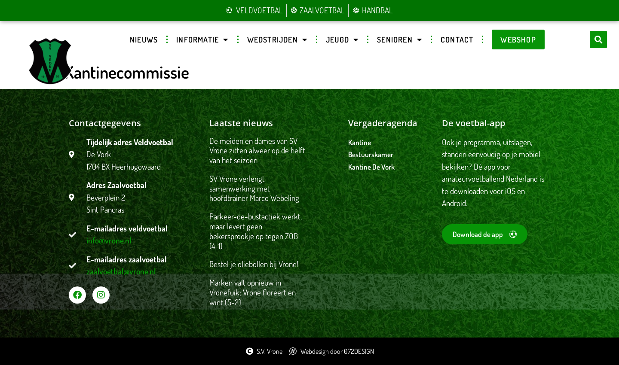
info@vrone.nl (108, 240)
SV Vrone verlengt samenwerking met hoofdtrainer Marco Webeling (254, 188)
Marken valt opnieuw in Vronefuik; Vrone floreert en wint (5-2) (252, 292)
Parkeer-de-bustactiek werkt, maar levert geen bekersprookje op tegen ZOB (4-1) (255, 231)
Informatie (202, 39)
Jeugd (342, 39)
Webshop (518, 39)
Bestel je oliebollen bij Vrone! (253, 264)
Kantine (359, 142)
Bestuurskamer (370, 154)
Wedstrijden (277, 39)
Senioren (399, 39)
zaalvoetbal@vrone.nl (121, 271)
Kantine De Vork (371, 166)
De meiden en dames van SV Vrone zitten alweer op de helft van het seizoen (257, 150)
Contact (457, 39)
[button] (598, 39)
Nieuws (144, 39)
